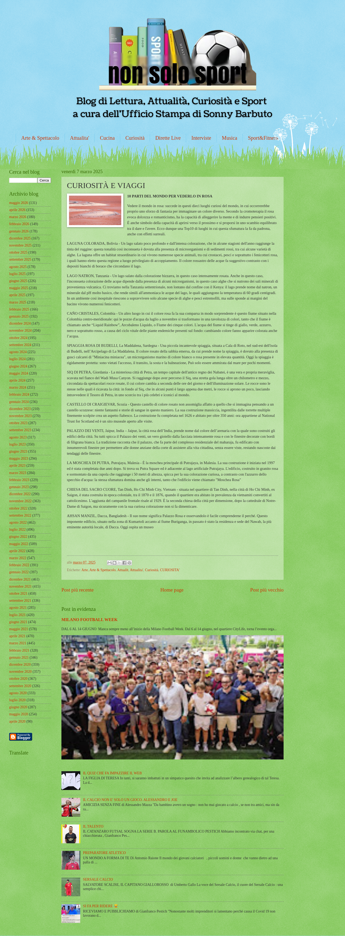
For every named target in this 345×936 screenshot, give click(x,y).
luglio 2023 (17, 444)
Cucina (107, 138)
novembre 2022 (20, 501)
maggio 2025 (18, 288)
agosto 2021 (18, 608)
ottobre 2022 (18, 508)
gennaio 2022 (19, 572)
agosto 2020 (18, 693)
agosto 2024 (18, 352)
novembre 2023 (20, 416)
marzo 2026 (17, 217)
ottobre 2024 (18, 338)
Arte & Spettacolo (40, 138)
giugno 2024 (18, 366)
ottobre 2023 (18, 423)
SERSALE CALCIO (98, 879)
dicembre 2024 (20, 323)
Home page (171, 590)
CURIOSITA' (170, 570)
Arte (85, 570)
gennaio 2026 (19, 231)
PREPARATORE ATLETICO (104, 853)
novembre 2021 (20, 586)
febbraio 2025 (19, 309)
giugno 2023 (18, 451)
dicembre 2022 (20, 494)
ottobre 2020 (18, 679)
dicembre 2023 (20, 409)
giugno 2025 (18, 281)
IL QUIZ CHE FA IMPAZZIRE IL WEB (112, 773)
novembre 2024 (20, 330)
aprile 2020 (17, 721)
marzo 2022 (17, 558)
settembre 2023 (20, 430)
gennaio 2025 (19, 316)
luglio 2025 (17, 274)
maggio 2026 (18, 203)
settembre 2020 (20, 686)
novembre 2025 (20, 245)
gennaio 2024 (19, 402)
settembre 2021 (20, 600)
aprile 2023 (17, 465)
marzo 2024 (17, 387)
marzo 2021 (17, 643)
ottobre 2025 (18, 252)
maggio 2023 (18, 458)
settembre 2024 (20, 345)
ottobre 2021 (18, 593)
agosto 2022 (18, 522)
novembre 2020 (20, 672)
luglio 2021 (17, 615)
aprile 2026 (17, 210)
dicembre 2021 (20, 579)
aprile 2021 (17, 636)
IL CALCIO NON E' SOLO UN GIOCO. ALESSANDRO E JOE (130, 800)
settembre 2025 (20, 259)
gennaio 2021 (19, 657)
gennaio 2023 (19, 487)
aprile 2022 (17, 551)
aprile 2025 (17, 295)
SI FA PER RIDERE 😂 (100, 906)
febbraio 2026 (19, 224)
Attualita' (79, 138)
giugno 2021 (18, 622)
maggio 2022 (18, 544)
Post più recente (77, 590)
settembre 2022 (20, 515)
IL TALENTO (93, 826)
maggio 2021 (18, 629)
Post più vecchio (267, 590)
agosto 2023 (18, 437)
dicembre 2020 (20, 664)
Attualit (122, 570)
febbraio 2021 (19, 650)
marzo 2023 (17, 473)
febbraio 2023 (19, 480)
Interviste (201, 138)
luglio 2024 (17, 359)
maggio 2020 (18, 714)
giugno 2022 (18, 537)
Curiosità (135, 138)
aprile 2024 (17, 380)
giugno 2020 (18, 707)
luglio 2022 (17, 529)
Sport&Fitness (263, 138)
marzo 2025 (17, 302)
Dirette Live (168, 138)
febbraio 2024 (19, 394)
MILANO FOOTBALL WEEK (89, 619)
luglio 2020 (17, 700)
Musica (229, 138)
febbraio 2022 (19, 565)
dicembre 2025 (20, 238)
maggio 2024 (18, 373)
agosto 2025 (18, 267)
